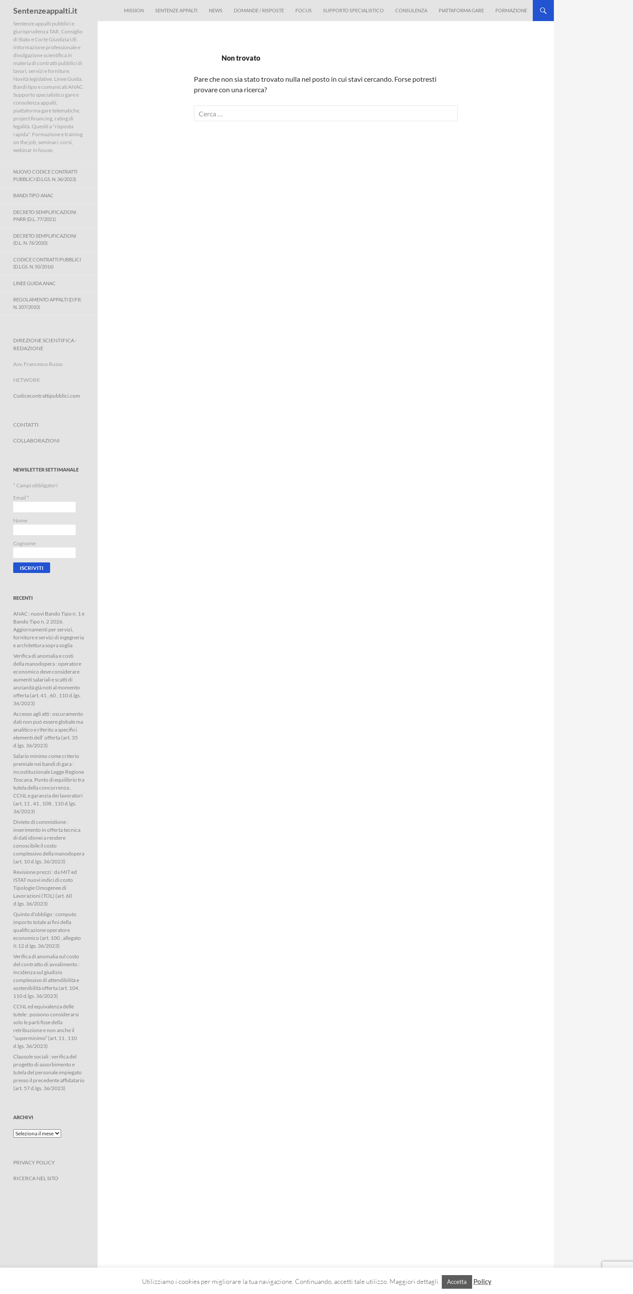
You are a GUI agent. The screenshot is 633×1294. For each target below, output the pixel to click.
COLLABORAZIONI (36, 440)
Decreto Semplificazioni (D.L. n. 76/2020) (44, 239)
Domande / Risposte (259, 10)
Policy (482, 1281)
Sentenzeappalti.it (45, 10)
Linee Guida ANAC (34, 283)
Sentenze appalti (176, 10)
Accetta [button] (457, 1281)
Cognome (24, 543)
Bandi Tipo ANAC (33, 195)
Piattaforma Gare (461, 10)
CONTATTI (26, 424)
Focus (303, 10)
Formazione (511, 10)
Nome (20, 520)
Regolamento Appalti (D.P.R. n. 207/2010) (47, 303)
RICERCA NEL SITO (35, 1178)
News (215, 10)
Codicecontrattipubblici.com (46, 395)
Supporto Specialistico (353, 10)
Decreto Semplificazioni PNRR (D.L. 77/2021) (44, 215)
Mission (134, 10)
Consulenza (411, 10)
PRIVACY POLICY (34, 1162)
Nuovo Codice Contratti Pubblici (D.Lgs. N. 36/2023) (45, 175)
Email (21, 497)
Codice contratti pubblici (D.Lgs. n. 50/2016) (47, 263)
